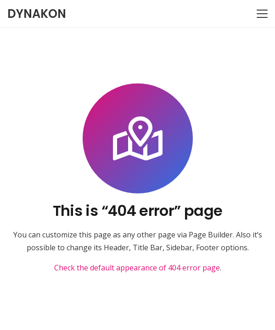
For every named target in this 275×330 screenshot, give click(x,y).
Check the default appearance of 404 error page (137, 268)
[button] (262, 13)
